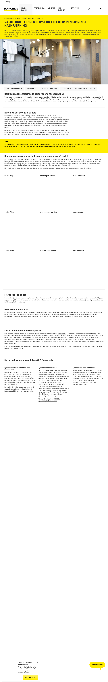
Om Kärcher (61, 9)
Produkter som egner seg (85, 89)
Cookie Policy (34, 485)
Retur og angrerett (10, 467)
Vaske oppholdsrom (46, 422)
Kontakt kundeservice (62, 462)
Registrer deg (30, 677)
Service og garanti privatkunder (66, 470)
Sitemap (83, 472)
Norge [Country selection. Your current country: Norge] (9, 2)
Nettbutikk (74, 8)
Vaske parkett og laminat (83, 422)
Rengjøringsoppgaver (48, 89)
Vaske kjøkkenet (11, 422)
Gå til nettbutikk (9, 462)
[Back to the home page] (11, 9)
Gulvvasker (42, 393)
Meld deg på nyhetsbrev (89, 467)
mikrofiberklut (19, 362)
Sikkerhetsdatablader (62, 472)
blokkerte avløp (28, 298)
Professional (39, 8)
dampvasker (62, 241)
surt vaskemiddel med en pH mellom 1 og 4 (79, 339)
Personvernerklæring (36, 488)
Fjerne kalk (66, 89)
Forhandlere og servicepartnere (65, 467)
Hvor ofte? (31, 89)
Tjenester (51, 8)
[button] (9, 396)
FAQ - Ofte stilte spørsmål (64, 465)
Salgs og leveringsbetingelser (39, 490)
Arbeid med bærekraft (88, 462)
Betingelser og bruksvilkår (12, 465)
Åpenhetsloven (86, 465)
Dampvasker (8, 393)
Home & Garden (24, 9)
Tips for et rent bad (14, 89)
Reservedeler (8, 470)
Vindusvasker (77, 393)
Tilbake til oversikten (15, 448)
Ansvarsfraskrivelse (36, 483)
